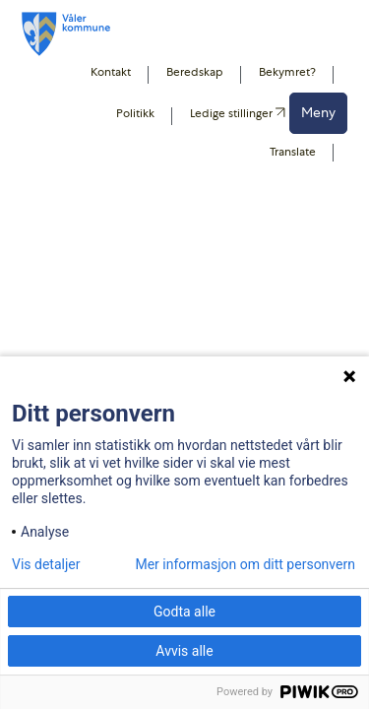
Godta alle (184, 611)
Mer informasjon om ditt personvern (244, 564)
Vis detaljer (46, 564)
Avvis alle (184, 651)
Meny (318, 112)
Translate (293, 152)
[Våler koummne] (66, 34)
